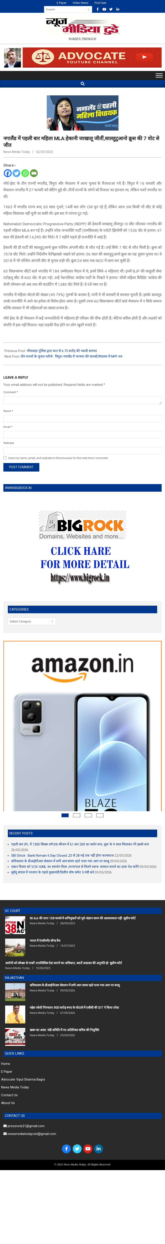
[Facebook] (8, 173)
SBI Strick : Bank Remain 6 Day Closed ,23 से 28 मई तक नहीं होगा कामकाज (62, 821)
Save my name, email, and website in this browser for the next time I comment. (58, 458)
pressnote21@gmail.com (23, 1092)
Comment (10, 392)
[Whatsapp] (25, 173)
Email (7, 427)
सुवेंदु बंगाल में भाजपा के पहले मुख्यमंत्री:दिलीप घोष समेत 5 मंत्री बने (52, 838)
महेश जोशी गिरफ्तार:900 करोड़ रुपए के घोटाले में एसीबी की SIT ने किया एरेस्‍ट (74, 973)
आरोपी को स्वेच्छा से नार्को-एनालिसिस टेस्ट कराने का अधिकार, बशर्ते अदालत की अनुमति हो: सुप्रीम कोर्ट (63, 929)
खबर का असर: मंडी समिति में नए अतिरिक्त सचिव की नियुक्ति (64, 996)
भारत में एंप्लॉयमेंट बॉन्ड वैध (45, 906)
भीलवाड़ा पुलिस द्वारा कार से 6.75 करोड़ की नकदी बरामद (62, 351)
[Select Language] (68, 9)
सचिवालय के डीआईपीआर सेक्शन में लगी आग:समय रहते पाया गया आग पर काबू (60, 827)
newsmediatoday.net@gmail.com (29, 1100)
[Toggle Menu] (159, 75)
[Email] (34, 173)
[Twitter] (16, 173)
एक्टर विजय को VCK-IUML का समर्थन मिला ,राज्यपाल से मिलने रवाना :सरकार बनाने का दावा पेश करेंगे (75, 833)
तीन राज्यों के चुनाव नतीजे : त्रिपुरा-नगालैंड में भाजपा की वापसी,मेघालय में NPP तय (71, 356)
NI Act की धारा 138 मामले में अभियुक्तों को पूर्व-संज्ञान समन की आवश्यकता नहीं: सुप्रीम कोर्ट (82, 884)
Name (8, 411)
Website (8, 443)
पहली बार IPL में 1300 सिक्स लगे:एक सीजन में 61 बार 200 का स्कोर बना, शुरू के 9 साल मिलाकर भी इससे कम (80, 810)
